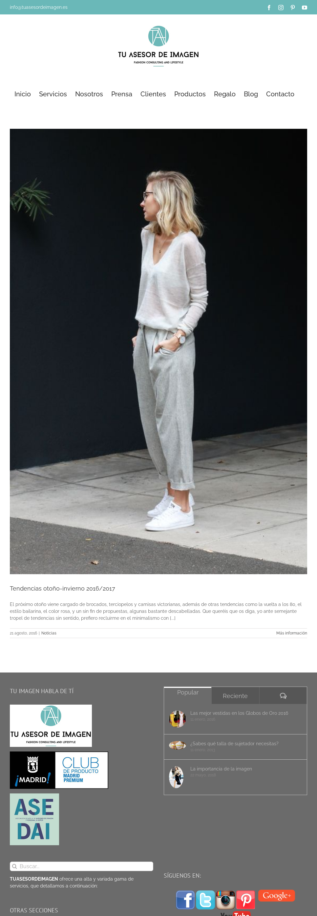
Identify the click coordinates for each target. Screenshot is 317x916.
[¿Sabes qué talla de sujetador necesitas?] (177, 745)
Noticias (48, 633)
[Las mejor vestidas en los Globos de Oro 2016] (177, 719)
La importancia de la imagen (221, 768)
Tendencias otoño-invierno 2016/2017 (62, 588)
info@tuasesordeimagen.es (39, 7)
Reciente (235, 695)
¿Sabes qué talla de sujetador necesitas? (234, 743)
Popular (188, 692)
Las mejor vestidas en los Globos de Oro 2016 (239, 713)
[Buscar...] (81, 866)
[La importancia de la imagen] (177, 777)
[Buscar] (14, 866)
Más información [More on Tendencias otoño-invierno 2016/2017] (291, 633)
